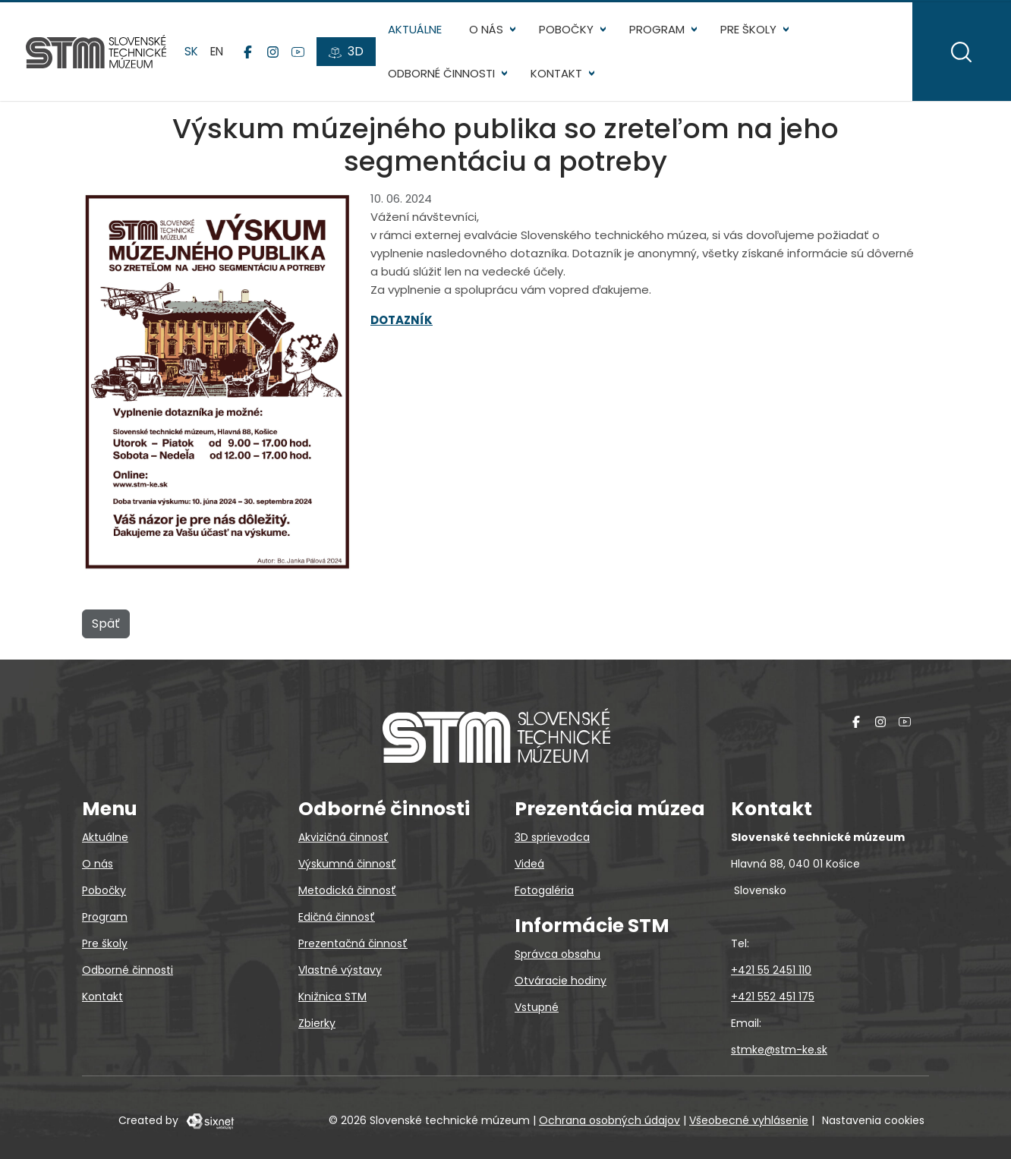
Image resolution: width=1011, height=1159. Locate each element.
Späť (106, 626)
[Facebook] (249, 54)
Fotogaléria (544, 890)
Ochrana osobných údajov (609, 1120)
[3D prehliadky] (347, 53)
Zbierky (316, 1023)
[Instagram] (274, 54)
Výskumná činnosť (347, 863)
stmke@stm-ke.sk (779, 1049)
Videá (529, 863)
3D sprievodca (552, 837)
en (218, 53)
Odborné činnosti (442, 75)
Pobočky (567, 31)
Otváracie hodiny (560, 980)
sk (193, 53)
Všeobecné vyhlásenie (748, 1120)
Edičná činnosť (336, 916)
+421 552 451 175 (772, 996)
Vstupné (537, 1007)
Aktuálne (416, 31)
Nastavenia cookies (873, 1120)
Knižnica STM (332, 996)
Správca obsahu (557, 954)
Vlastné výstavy (340, 970)
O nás (488, 31)
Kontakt (558, 75)
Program (658, 31)
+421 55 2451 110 (771, 970)
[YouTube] (299, 54)
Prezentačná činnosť (353, 943)
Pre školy (749, 31)
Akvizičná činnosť (343, 837)
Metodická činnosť (347, 890)
